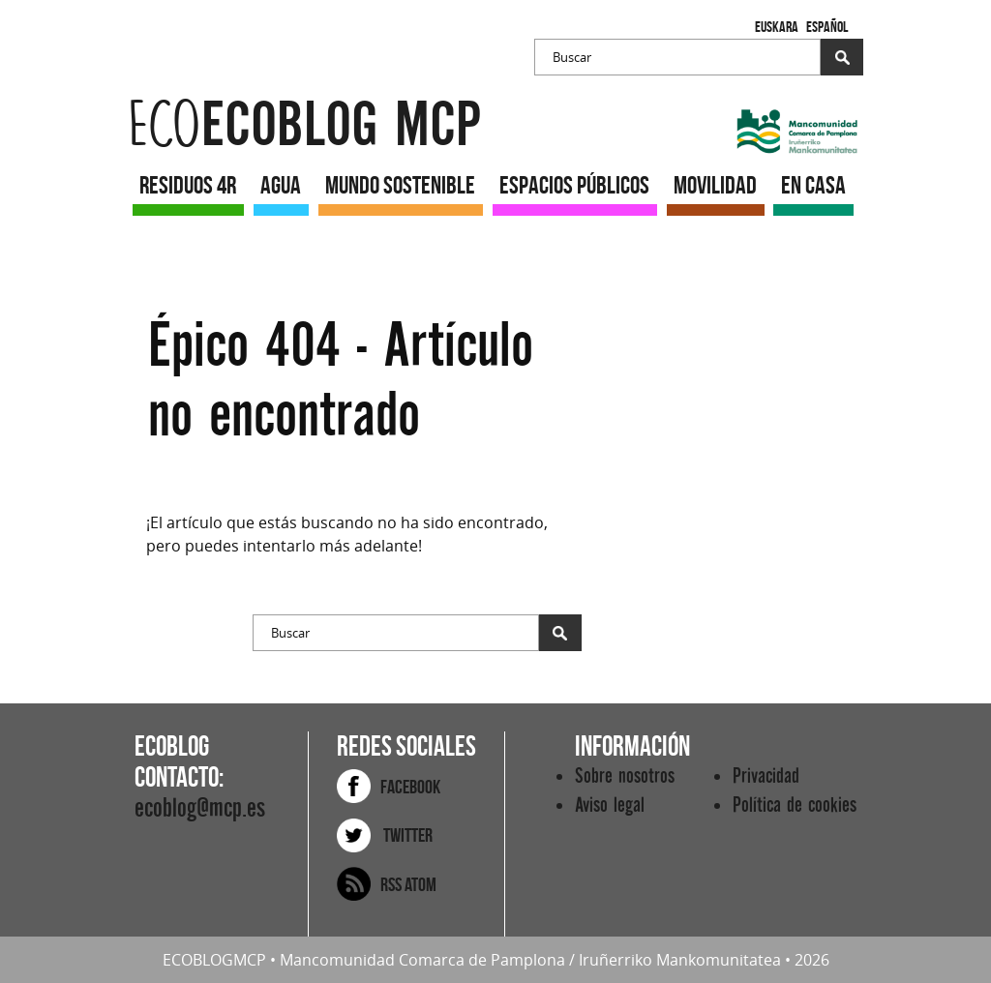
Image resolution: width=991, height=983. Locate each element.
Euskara (776, 26)
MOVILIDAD (715, 184)
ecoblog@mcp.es (200, 808)
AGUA (280, 184)
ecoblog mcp (305, 125)
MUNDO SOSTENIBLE (400, 184)
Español (827, 26)
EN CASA (813, 184)
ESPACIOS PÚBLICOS (574, 184)
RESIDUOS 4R (187, 184)
